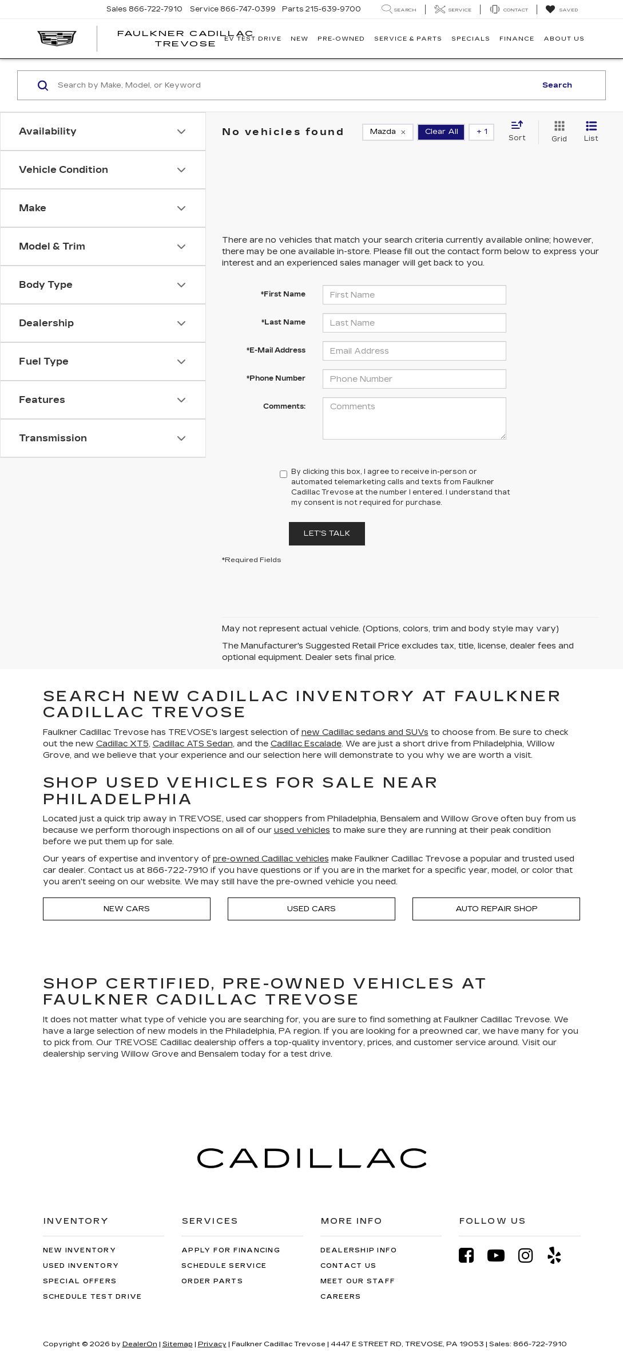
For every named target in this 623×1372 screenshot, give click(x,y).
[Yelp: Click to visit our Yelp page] (560, 1255)
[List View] (591, 132)
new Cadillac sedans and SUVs (364, 732)
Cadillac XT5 (122, 744)
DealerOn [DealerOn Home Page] (139, 1344)
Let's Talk (327, 533)
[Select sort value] (520, 131)
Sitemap (177, 1344)
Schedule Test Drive (92, 1296)
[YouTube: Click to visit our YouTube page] (501, 1255)
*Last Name (283, 322)
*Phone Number (276, 378)
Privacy (212, 1344)
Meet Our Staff (358, 1281)
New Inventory (79, 1250)
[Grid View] (557, 132)
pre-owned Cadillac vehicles (271, 859)
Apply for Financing (230, 1250)
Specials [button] (470, 38)
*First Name (283, 294)
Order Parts (212, 1281)
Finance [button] (516, 38)
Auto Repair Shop (496, 909)
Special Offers (80, 1281)
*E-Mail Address (276, 350)
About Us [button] (564, 38)
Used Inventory (81, 1266)
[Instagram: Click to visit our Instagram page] (531, 1255)
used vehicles (302, 830)
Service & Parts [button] (408, 38)
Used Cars (311, 909)
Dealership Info (359, 1250)
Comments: (284, 406)
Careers (341, 1296)
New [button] (299, 38)
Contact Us (348, 1266)
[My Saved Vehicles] (561, 10)
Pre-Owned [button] (341, 38)
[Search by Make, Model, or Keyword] (295, 85)
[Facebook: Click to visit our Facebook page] (472, 1255)
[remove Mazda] (388, 132)
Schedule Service (224, 1266)
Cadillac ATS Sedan (193, 744)
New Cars (127, 909)
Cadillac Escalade (306, 744)
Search (557, 85)
